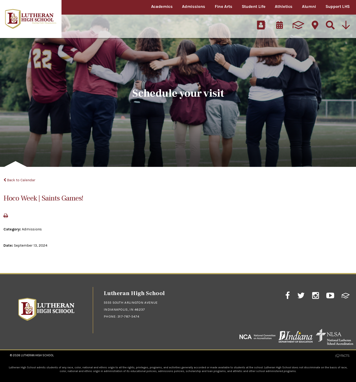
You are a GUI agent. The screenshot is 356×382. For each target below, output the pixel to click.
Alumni (309, 6)
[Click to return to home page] (46, 319)
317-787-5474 (128, 316)
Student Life (253, 6)
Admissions (193, 6)
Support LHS (338, 6)
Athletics (283, 6)
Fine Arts (223, 6)
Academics (162, 6)
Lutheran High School (37, 355)
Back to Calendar (19, 180)
